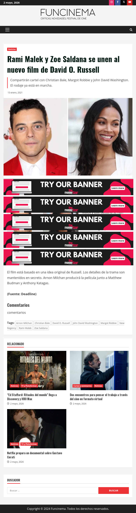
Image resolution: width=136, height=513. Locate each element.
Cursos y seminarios (83, 386)
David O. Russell (61, 323)
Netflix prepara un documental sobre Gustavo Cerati (34, 455)
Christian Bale (42, 323)
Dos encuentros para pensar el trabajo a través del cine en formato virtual (99, 397)
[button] (7, 29)
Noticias (12, 49)
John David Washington (85, 323)
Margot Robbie (109, 323)
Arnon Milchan (24, 323)
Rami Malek (25, 328)
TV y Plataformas (29, 386)
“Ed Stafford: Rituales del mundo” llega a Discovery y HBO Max (32, 397)
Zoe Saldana (41, 328)
